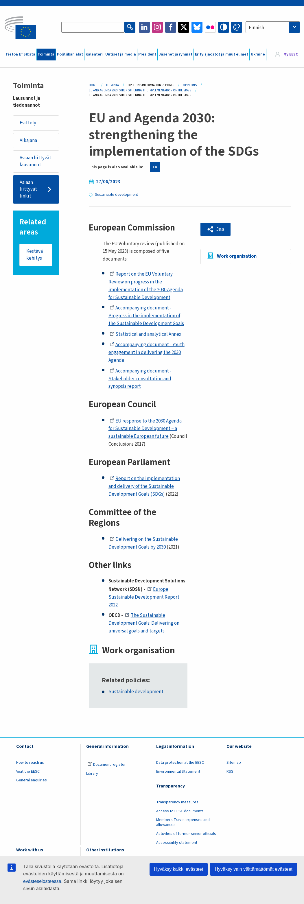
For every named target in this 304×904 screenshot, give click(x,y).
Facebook (170, 27)
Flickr (210, 27)
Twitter (183, 27)
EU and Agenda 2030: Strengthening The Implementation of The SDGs (140, 90)
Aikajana (28, 140)
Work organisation (237, 256)
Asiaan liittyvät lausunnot (35, 161)
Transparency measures (177, 802)
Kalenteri (94, 54)
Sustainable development (116, 195)
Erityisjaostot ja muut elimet (221, 54)
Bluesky (196, 27)
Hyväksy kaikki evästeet (178, 869)
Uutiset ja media (120, 54)
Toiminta (46, 54)
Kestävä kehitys (34, 255)
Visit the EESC (28, 771)
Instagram (157, 27)
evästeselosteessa (42, 881)
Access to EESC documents (180, 811)
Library (92, 773)
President (147, 54)
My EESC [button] (290, 54)
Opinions (190, 85)
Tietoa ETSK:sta (20, 54)
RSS (229, 771)
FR (155, 167)
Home (93, 85)
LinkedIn (144, 27)
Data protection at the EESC (180, 762)
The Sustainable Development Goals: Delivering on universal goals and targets (143, 623)
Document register (106, 765)
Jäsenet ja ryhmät (175, 54)
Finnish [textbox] (256, 27)
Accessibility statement (176, 843)
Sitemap (233, 762)
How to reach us (30, 762)
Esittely (28, 122)
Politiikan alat (70, 54)
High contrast (223, 27)
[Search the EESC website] (92, 27)
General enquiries (31, 780)
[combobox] (273, 27)
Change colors (236, 27)
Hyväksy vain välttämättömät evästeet (253, 869)
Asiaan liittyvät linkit (28, 189)
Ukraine (258, 54)
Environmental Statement (178, 771)
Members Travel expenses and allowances (183, 822)
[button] (215, 229)
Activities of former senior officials (186, 834)
